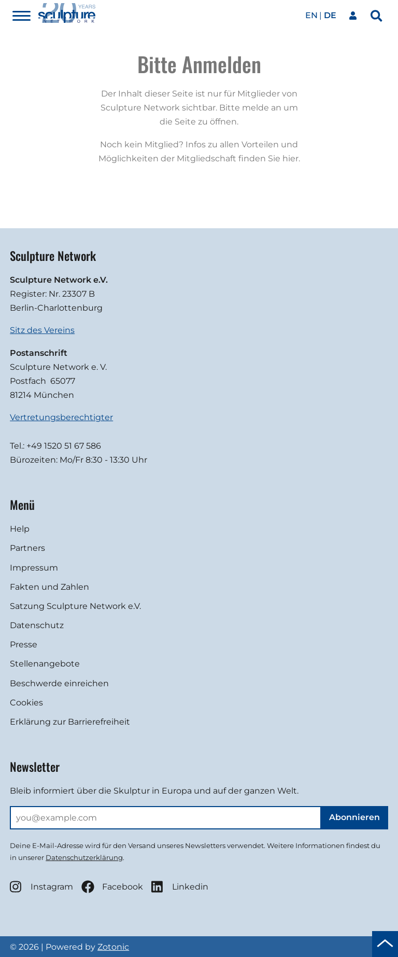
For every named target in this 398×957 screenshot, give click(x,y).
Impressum (34, 568)
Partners (27, 548)
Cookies (26, 703)
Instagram (41, 886)
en (311, 15)
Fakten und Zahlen (49, 587)
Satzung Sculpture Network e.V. (75, 606)
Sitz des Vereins (42, 330)
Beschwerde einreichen (59, 683)
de (330, 15)
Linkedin (179, 886)
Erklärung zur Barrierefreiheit (70, 722)
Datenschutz (37, 625)
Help (20, 529)
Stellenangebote (45, 664)
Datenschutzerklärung (84, 857)
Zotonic (113, 947)
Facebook (112, 886)
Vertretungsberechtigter (61, 417)
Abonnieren (354, 817)
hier (290, 158)
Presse (23, 644)
